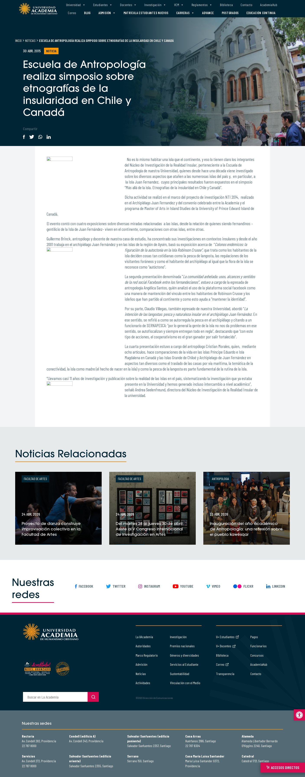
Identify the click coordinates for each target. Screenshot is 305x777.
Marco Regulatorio (147, 655)
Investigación (155, 5)
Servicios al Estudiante (184, 664)
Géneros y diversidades (184, 655)
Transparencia (225, 674)
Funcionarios (258, 646)
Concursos (257, 655)
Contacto (246, 5)
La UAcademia (144, 637)
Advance (208, 13)
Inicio (18, 40)
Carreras (185, 13)
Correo (72, 13)
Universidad (75, 5)
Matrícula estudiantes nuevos (146, 13)
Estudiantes (102, 5)
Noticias (30, 40)
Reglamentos (202, 5)
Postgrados (230, 13)
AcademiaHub (268, 5)
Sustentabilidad (179, 674)
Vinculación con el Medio (185, 683)
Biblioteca (226, 5)
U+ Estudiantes (227, 637)
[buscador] (55, 697)
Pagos (254, 637)
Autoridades (143, 646)
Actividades (143, 683)
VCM (179, 5)
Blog (87, 13)
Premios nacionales (182, 646)
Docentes (128, 5)
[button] (299, 715)
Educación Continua (261, 13)
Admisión (107, 13)
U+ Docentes (226, 646)
